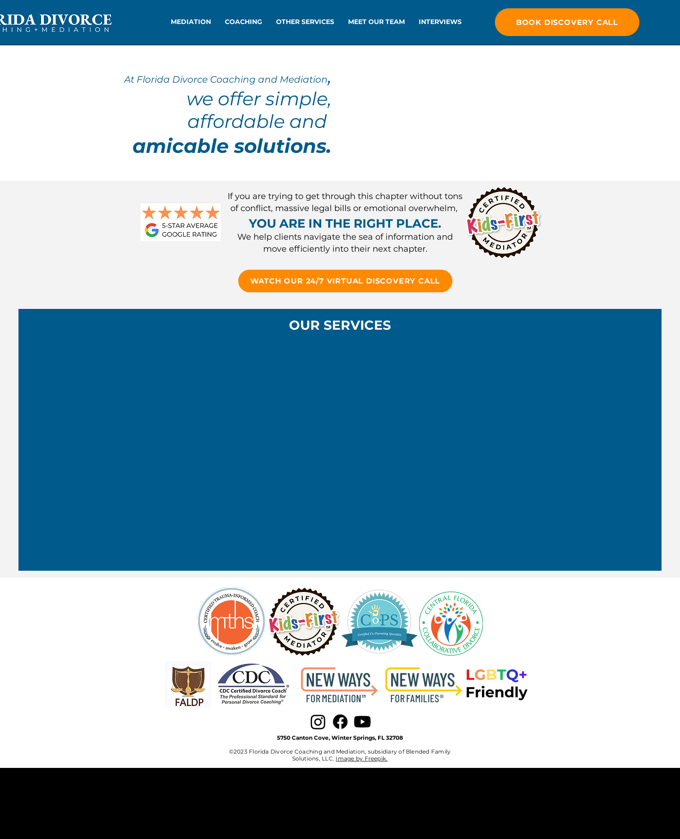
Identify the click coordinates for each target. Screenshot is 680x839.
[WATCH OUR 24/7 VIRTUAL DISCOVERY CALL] (345, 281)
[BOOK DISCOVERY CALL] (567, 22)
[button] (191, 22)
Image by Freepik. (361, 758)
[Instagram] (318, 721)
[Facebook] (340, 721)
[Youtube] (362, 721)
